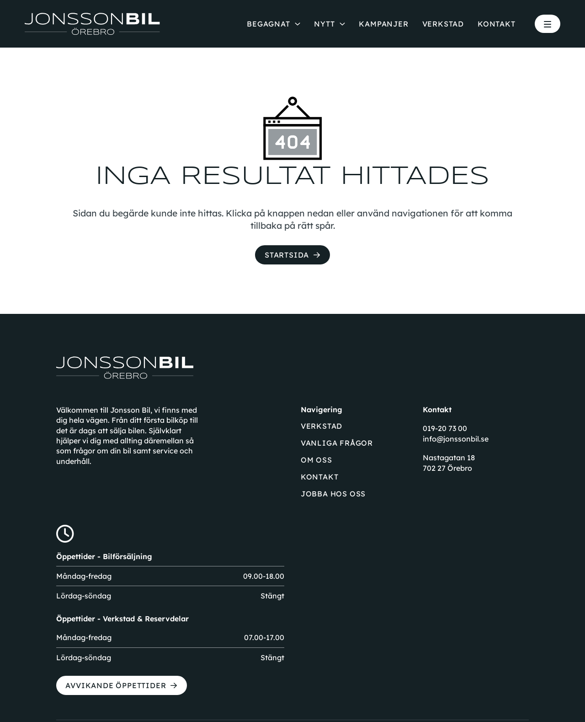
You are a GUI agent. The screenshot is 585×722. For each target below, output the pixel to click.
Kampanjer (383, 23)
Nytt (324, 23)
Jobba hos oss (333, 493)
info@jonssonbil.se (456, 438)
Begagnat (268, 23)
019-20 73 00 (445, 428)
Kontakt (497, 23)
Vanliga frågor (337, 442)
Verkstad (443, 23)
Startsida (287, 254)
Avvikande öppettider (115, 685)
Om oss (316, 459)
